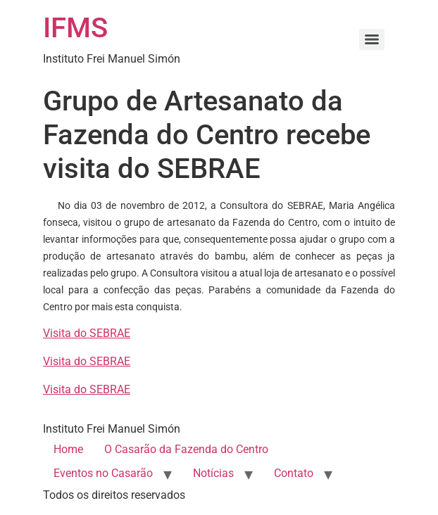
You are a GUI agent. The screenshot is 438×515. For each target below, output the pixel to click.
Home (68, 449)
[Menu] (371, 39)
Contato (293, 473)
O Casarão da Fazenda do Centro (186, 449)
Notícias (213, 473)
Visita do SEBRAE (86, 333)
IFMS (75, 27)
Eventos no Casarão (103, 473)
